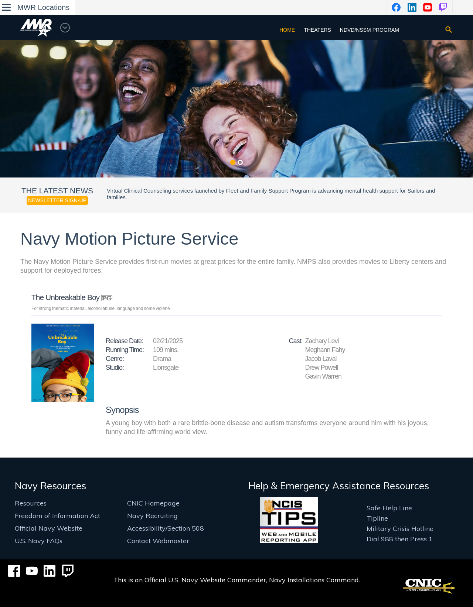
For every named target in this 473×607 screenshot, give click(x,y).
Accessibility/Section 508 (165, 528)
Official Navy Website (48, 528)
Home (287, 30)
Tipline (377, 518)
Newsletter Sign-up (57, 200)
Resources (31, 503)
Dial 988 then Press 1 (400, 539)
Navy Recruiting (152, 515)
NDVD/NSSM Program (369, 30)
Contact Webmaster (158, 541)
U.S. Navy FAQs (38, 541)
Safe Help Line (389, 508)
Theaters (317, 30)
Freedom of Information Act (57, 515)
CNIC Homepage (153, 503)
